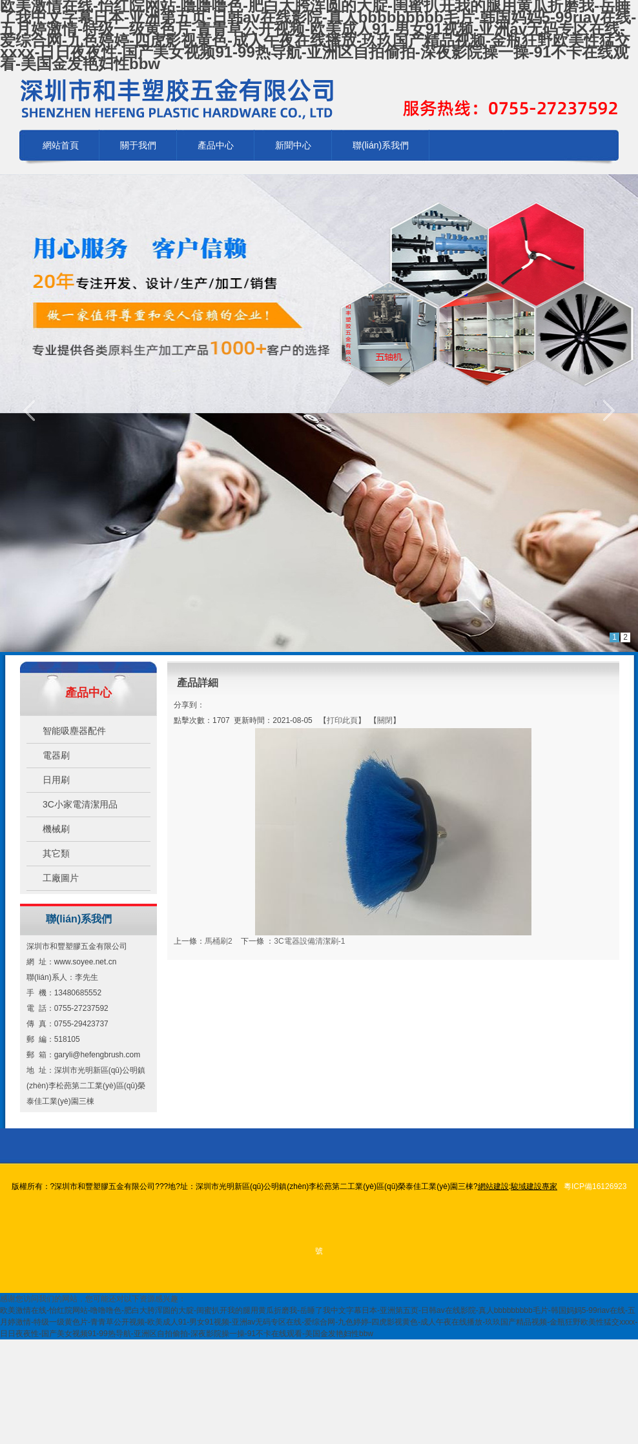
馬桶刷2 (218, 941)
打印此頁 (342, 720)
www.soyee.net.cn (85, 961)
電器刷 (56, 755)
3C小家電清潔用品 (80, 804)
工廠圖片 (61, 878)
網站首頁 (61, 145)
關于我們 (138, 145)
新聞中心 (293, 145)
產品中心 (216, 145)
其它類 (56, 853)
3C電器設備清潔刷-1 (309, 941)
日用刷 (56, 780)
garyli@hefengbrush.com (97, 1054)
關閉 (385, 720)
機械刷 (56, 829)
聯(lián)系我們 (381, 145)
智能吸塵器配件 (74, 731)
